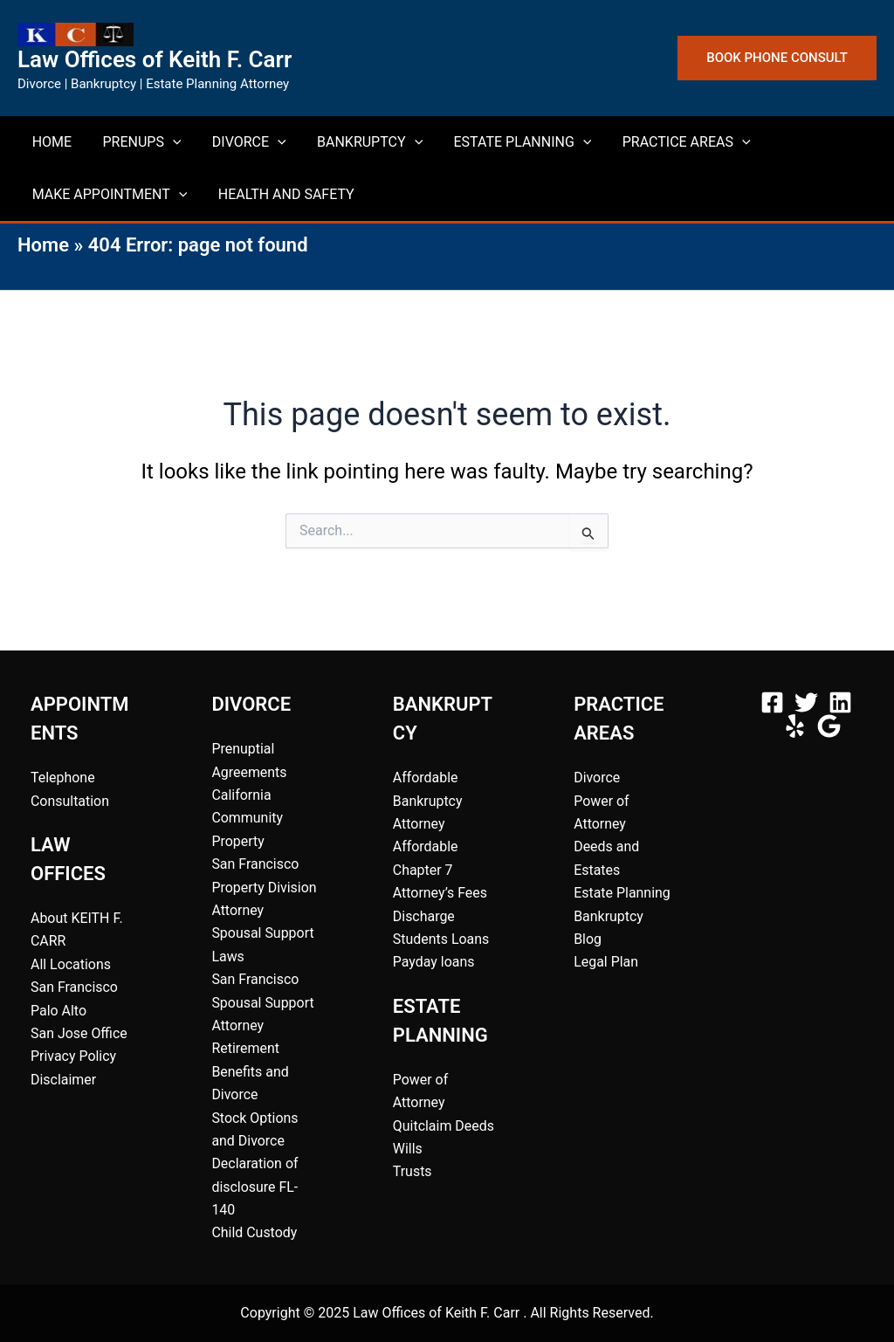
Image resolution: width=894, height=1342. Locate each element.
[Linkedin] (840, 702)
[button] (777, 58)
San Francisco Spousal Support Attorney (262, 1002)
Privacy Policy (74, 1056)
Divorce (597, 777)
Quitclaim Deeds (444, 1126)
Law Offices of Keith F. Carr (154, 59)
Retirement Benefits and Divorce (250, 1071)
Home (43, 245)
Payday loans (434, 961)
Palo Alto (58, 1010)
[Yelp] (795, 726)
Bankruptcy (608, 916)
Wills (408, 1148)
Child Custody (254, 1232)
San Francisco (74, 987)
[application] (159, 142)
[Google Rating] (829, 726)
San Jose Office (79, 1033)
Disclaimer (63, 1079)
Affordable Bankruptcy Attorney (428, 800)
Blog (588, 939)
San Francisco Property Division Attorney (264, 887)
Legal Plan (606, 961)
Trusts (412, 1171)
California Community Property (247, 818)
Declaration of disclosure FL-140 (255, 1186)
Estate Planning (622, 892)
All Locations (71, 964)
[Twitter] (806, 702)
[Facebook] (772, 702)
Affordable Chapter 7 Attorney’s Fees (440, 869)
